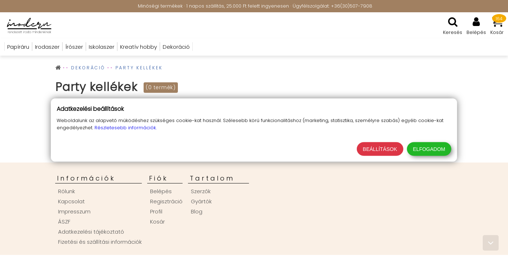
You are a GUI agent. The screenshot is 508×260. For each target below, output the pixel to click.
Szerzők (201, 191)
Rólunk (66, 191)
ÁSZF (64, 221)
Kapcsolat (71, 201)
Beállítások (380, 149)
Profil (156, 211)
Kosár (157, 221)
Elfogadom (429, 149)
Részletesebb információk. (126, 127)
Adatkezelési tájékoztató (91, 231)
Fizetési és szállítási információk (100, 242)
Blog (196, 211)
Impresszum (74, 211)
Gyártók (201, 201)
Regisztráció (166, 201)
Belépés (161, 191)
